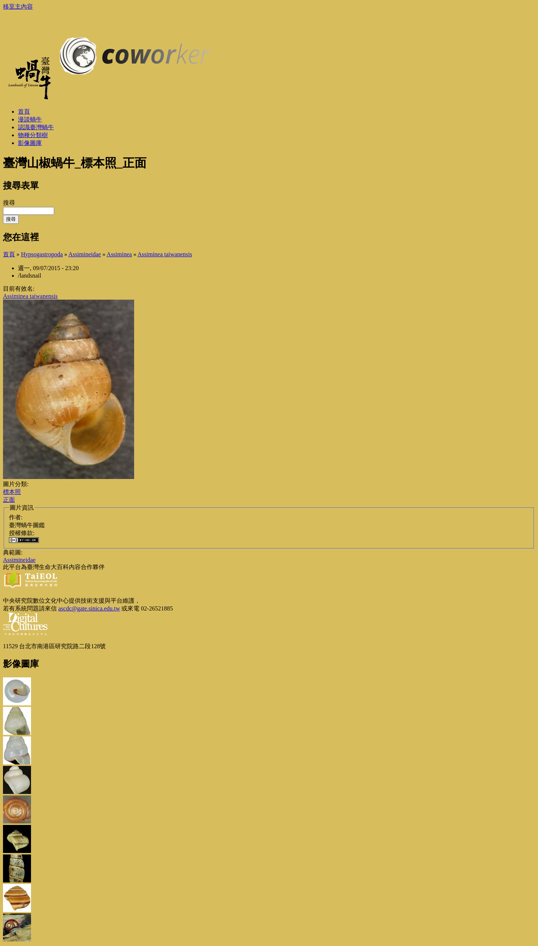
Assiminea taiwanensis (164, 254)
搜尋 (9, 203)
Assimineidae (84, 254)
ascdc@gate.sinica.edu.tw (89, 608)
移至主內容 (18, 6)
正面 (9, 500)
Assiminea (119, 254)
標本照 (12, 492)
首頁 (9, 254)
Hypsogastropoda (42, 254)
